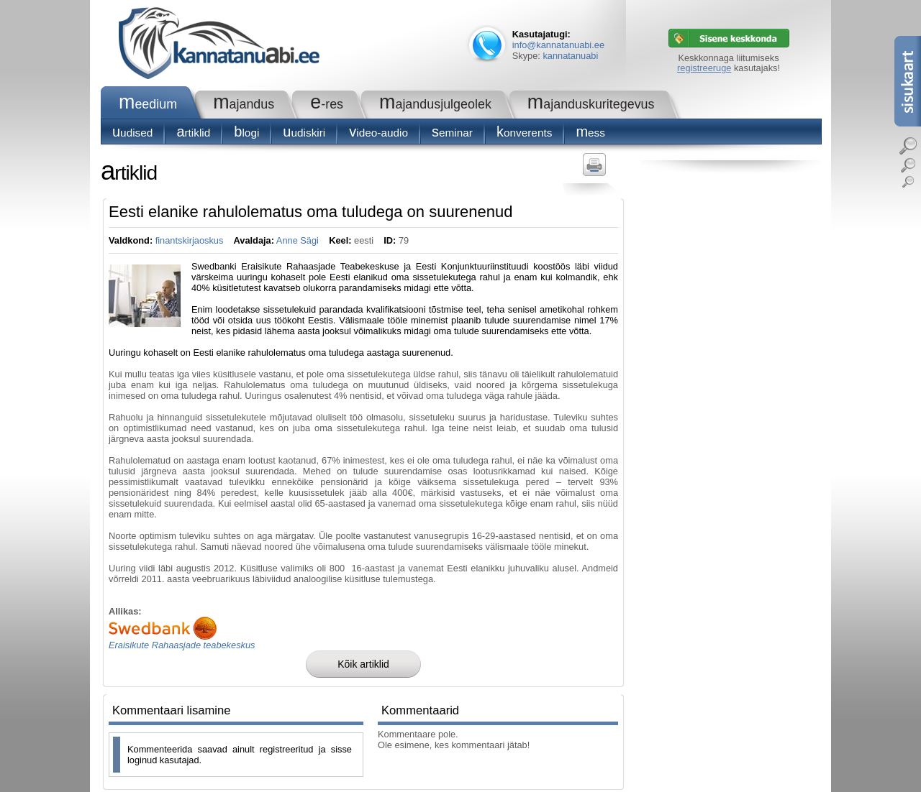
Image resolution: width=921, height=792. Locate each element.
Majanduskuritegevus (591, 104)
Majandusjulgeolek (435, 104)
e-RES (326, 104)
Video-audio (378, 132)
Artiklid (193, 132)
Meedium (148, 104)
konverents (524, 132)
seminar (452, 132)
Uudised (132, 132)
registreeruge (704, 68)
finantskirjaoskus (189, 240)
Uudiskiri (304, 132)
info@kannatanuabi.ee (558, 45)
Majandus (243, 104)
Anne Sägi (297, 240)
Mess (590, 132)
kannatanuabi (570, 55)
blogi (246, 132)
